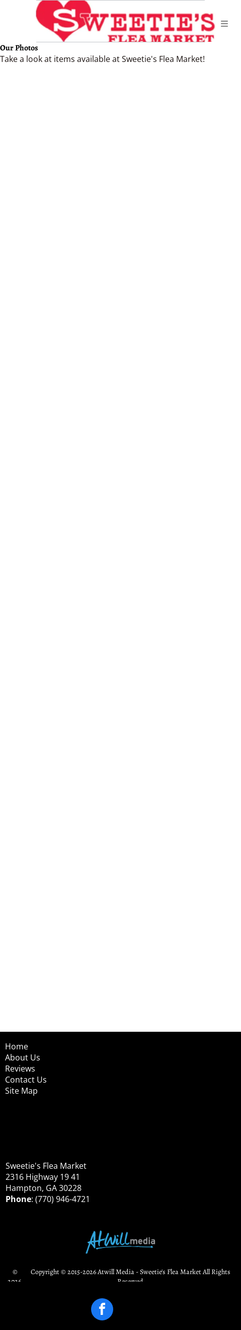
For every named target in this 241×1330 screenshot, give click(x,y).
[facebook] (102, 1310)
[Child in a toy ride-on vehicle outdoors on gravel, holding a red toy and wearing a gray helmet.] (179, 384)
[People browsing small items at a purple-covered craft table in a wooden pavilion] (179, 736)
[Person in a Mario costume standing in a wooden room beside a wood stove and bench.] (179, 970)
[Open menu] (224, 24)
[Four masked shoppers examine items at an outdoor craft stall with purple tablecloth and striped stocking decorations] (62, 736)
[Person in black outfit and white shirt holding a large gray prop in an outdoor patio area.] (62, 501)
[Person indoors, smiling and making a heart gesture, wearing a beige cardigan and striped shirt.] (62, 970)
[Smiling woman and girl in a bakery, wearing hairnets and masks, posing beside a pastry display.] (179, 267)
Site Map (21, 1090)
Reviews (20, 1068)
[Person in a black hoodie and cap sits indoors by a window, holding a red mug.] (179, 852)
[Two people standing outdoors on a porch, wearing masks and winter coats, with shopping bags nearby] (179, 618)
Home (16, 1046)
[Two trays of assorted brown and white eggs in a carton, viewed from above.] (179, 150)
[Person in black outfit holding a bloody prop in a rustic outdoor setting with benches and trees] (62, 384)
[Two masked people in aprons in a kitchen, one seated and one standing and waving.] (62, 267)
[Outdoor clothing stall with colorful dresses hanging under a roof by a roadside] (62, 150)
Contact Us (26, 1079)
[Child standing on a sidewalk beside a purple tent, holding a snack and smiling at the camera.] (62, 852)
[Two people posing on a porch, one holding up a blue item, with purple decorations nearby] (62, 618)
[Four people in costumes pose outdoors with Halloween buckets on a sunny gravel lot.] (179, 501)
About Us (22, 1057)
